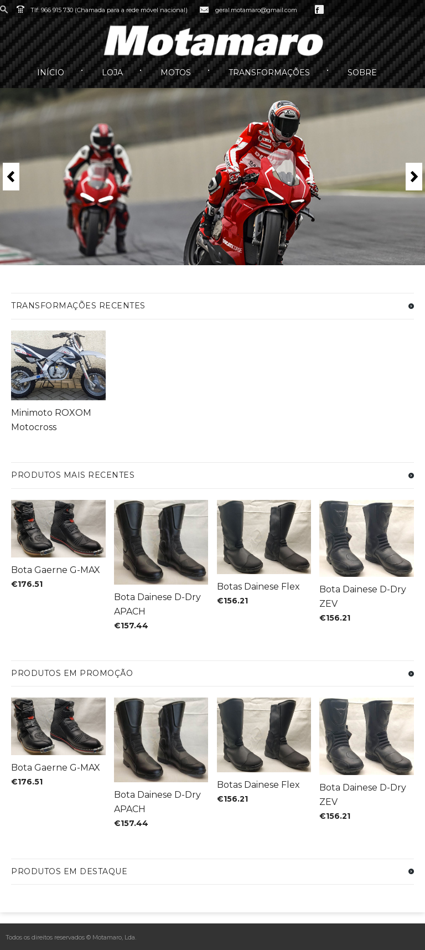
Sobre (362, 73)
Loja (112, 73)
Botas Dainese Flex (258, 586)
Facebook (319, 9)
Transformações (269, 73)
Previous (11, 176)
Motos (175, 73)
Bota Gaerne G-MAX (55, 570)
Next (414, 176)
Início (50, 73)
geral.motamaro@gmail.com (256, 10)
